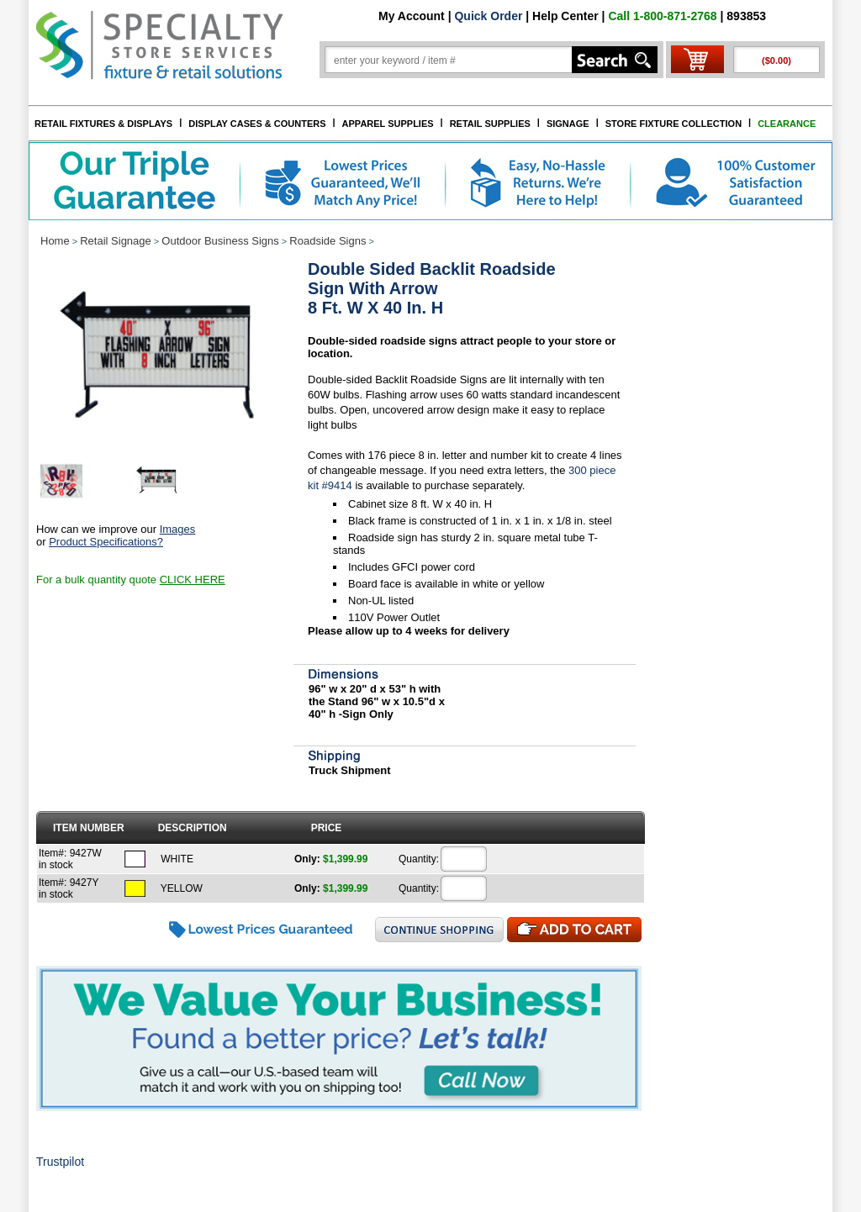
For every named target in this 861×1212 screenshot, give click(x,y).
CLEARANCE (787, 124)
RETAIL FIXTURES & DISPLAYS (103, 124)
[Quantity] (464, 859)
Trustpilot (60, 1161)
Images (178, 529)
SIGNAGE (568, 124)
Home (55, 240)
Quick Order (488, 16)
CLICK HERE (192, 579)
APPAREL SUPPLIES (388, 124)
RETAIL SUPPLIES (490, 124)
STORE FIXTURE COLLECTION (673, 124)
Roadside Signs (327, 240)
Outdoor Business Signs (219, 240)
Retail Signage (115, 240)
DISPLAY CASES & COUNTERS (256, 124)
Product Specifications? (106, 541)
